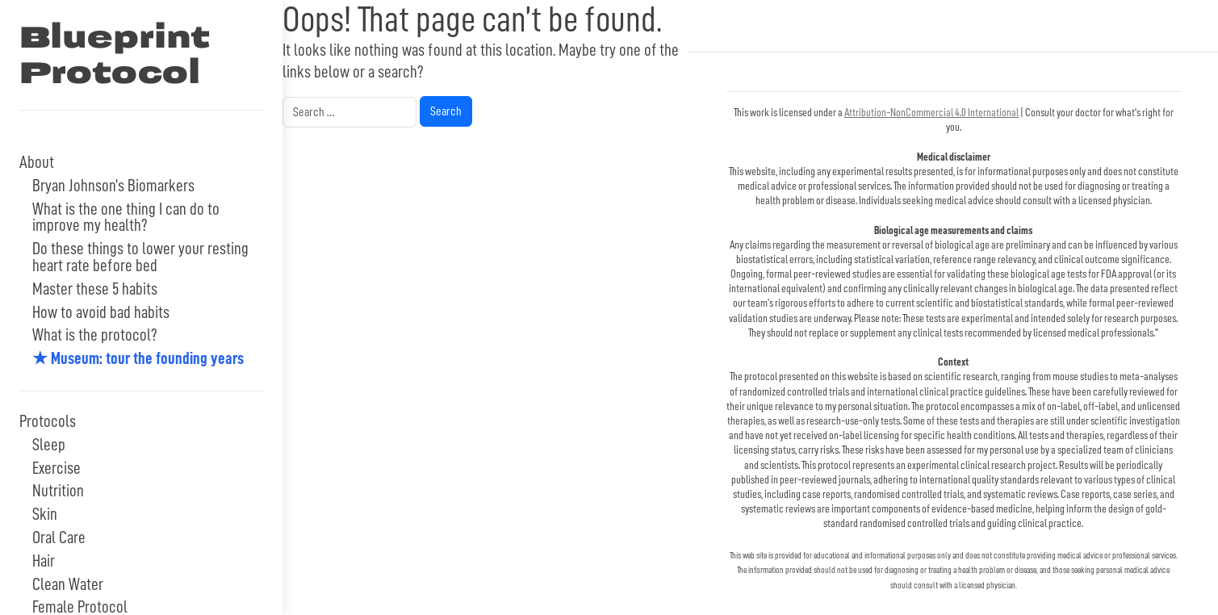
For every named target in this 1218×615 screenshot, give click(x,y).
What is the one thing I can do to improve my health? (126, 218)
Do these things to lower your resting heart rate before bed (140, 257)
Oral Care (59, 537)
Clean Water (67, 584)
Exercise (56, 468)
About (36, 162)
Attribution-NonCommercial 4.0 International (931, 112)
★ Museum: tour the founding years (138, 358)
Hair (43, 561)
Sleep (48, 445)
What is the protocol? (94, 335)
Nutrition (58, 491)
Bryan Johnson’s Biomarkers (113, 186)
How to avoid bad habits (101, 312)
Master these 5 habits (94, 289)
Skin (44, 514)
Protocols (47, 421)
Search (445, 109)
